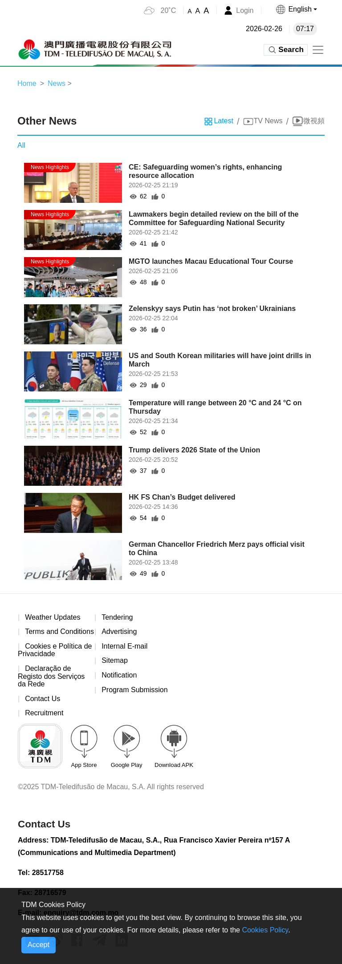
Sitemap (115, 660)
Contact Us (42, 698)
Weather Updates (52, 617)
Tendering (117, 617)
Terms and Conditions (59, 631)
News (56, 83)
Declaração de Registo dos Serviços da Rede (51, 676)
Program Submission (135, 690)
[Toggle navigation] (318, 49)
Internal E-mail (124, 646)
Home (27, 83)
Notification (119, 675)
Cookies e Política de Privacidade (55, 650)
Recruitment (44, 713)
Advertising (119, 631)
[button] (296, 9)
